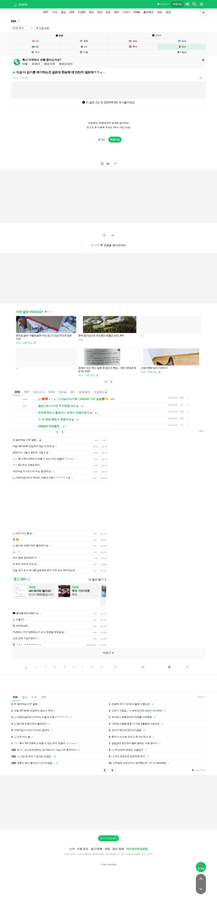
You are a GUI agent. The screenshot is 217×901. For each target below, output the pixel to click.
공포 (108, 12)
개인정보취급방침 (137, 848)
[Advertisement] (108, 802)
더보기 (108, 652)
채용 (107, 848)
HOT (45, 12)
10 (115, 667)
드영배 (81, 12)
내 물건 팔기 (97, 579)
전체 (17, 392)
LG (35, 41)
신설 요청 (42, 28)
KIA (13, 21)
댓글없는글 (100, 392)
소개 (72, 848)
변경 (168, 12)
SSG (132, 41)
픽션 (99, 12)
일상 (63, 12)
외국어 (36, 63)
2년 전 (15, 78)
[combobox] (22, 28)
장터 (91, 12)
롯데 (133, 46)
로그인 (101, 139)
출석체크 (148, 12)
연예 (71, 12)
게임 (159, 12)
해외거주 (49, 63)
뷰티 (116, 12)
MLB (181, 52)
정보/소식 (39, 392)
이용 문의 (82, 848)
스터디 (126, 12)
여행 (25, 63)
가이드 (157, 35)
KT (83, 46)
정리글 (62, 392)
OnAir (51, 392)
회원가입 (177, 4)
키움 (83, 52)
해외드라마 (66, 63)
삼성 (181, 41)
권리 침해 (118, 848)
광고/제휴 (96, 848)
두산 (35, 52)
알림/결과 (84, 392)
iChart (137, 12)
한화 (83, 41)
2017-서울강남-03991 (130, 854)
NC (35, 46)
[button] (105, 381)
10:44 (201, 697)
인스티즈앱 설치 (108, 838)
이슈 (54, 12)
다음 (142, 667)
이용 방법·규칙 (163, 4)
